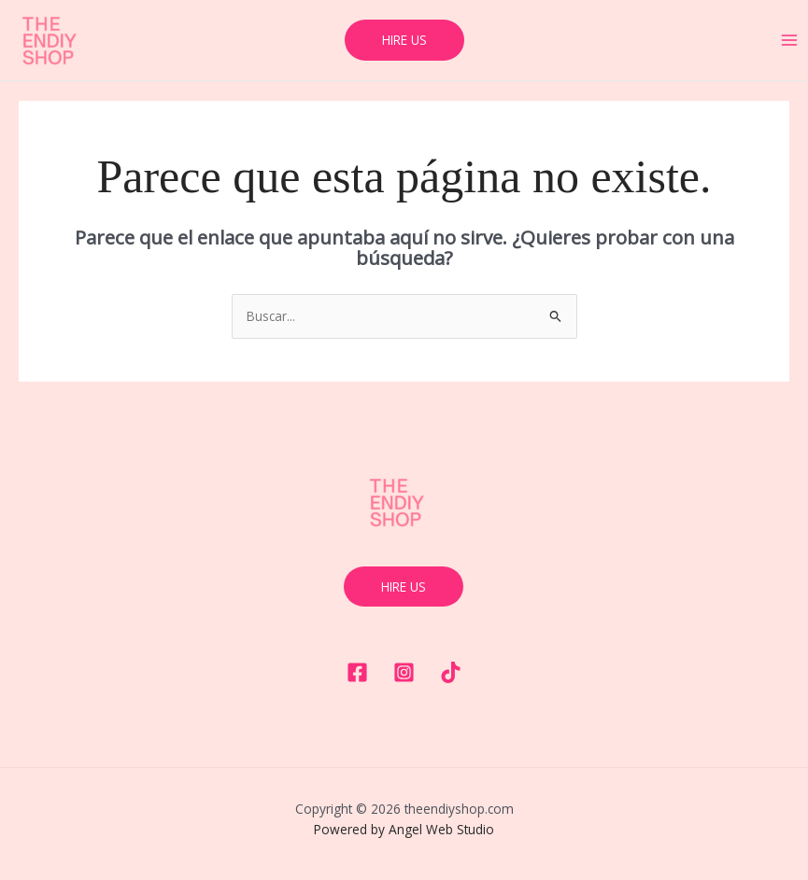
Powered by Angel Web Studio (404, 829)
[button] (404, 40)
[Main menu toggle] (790, 40)
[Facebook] (357, 672)
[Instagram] (404, 672)
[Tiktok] (450, 672)
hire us (403, 586)
